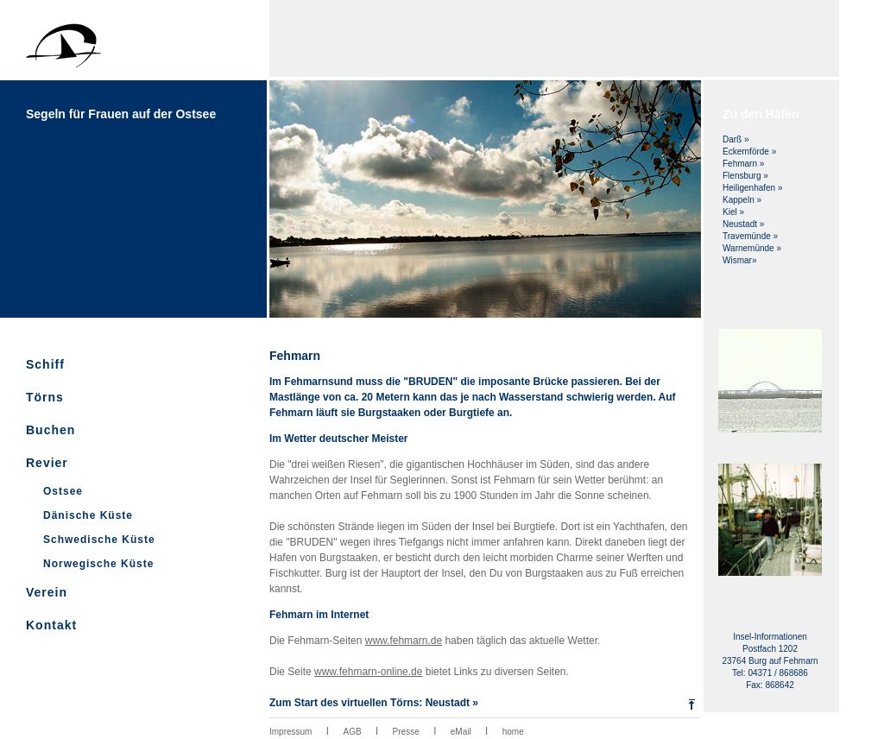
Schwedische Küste (99, 540)
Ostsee (63, 491)
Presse (406, 731)
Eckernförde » (749, 151)
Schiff (45, 364)
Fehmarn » (743, 163)
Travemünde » (750, 236)
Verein (46, 592)
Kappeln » (742, 200)
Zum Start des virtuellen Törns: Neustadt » (373, 703)
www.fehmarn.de (403, 641)
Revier (47, 463)
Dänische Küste (88, 515)
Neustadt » (743, 224)
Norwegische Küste (98, 564)
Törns (45, 397)
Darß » (736, 139)
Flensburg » (745, 175)
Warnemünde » (752, 248)
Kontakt (51, 625)
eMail (461, 731)
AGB (352, 731)
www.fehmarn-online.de (368, 672)
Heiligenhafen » (753, 188)
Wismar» (739, 260)
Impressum (290, 731)
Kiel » (733, 212)
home (513, 731)
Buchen (50, 430)
